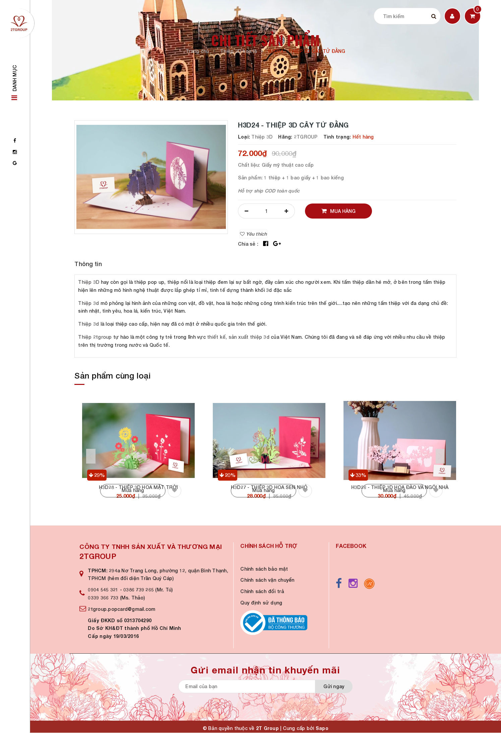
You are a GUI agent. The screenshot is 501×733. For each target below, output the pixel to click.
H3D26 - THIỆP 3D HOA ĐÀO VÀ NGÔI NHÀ (399, 487)
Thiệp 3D (88, 282)
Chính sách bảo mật (264, 569)
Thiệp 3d (88, 303)
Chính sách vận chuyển (267, 580)
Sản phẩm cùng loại (112, 375)
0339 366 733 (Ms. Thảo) (116, 597)
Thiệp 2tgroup (95, 337)
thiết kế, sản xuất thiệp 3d (238, 337)
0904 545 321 (103, 589)
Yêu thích (253, 234)
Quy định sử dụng (261, 602)
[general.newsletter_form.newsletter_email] (262, 686)
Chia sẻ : (248, 244)
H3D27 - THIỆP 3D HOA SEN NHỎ (269, 487)
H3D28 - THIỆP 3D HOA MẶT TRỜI (138, 487)
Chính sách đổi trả (262, 591)
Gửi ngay (333, 686)
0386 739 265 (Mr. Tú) (148, 589)
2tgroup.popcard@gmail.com (121, 609)
